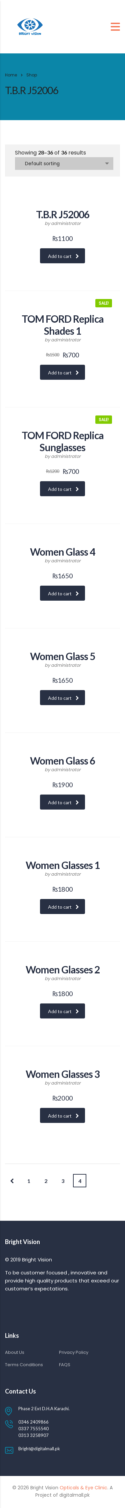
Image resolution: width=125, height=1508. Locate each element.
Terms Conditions (24, 1365)
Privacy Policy (73, 1352)
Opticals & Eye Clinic (82, 1487)
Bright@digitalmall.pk (39, 1448)
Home (11, 75)
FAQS (64, 1365)
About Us (14, 1352)
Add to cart (63, 256)
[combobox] (64, 163)
